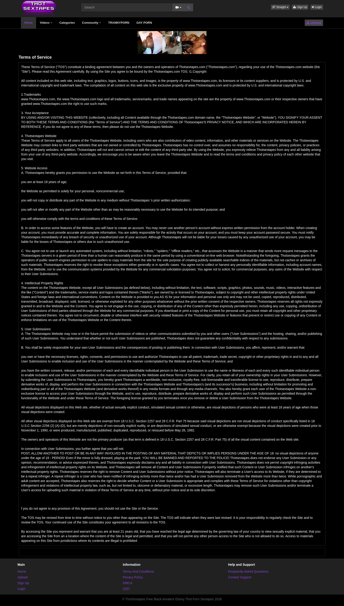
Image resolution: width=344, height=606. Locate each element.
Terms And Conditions (138, 571)
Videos (46, 22)
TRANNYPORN (118, 22)
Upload (314, 23)
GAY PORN (144, 22)
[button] (280, 7)
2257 (126, 589)
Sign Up (300, 7)
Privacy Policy (133, 577)
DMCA (127, 583)
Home (28, 22)
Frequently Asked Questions (248, 571)
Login (317, 7)
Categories (67, 22)
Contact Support (239, 577)
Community (91, 22)
